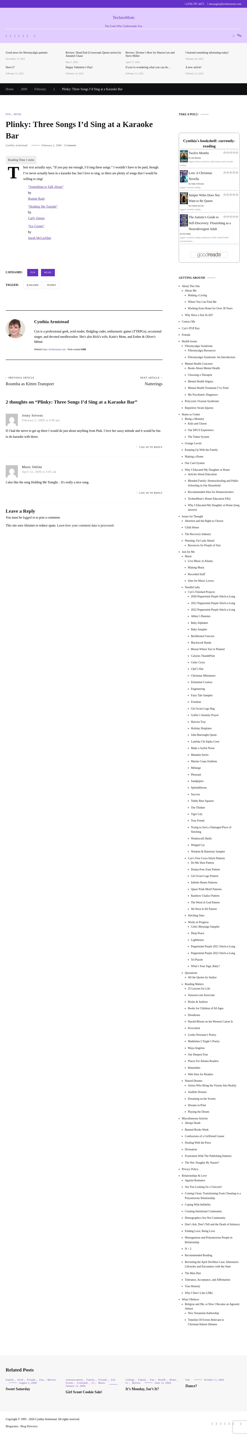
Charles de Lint (197, 206)
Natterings (123, 381)
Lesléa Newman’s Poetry (202, 1034)
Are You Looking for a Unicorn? (203, 1186)
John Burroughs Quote (204, 734)
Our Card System (195, 463)
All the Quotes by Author (202, 977)
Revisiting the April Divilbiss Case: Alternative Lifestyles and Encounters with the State (212, 1264)
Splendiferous (199, 787)
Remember (194, 1067)
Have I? (10, 67)
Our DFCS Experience (201, 430)
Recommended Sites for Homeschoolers (211, 492)
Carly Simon (36, 218)
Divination (191, 1149)
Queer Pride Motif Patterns (206, 889)
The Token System (198, 436)
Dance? (191, 1386)
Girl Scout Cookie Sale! (84, 1392)
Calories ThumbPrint (203, 655)
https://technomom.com (54, 349)
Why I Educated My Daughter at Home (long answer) (213, 507)
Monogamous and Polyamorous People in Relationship (208, 1240)
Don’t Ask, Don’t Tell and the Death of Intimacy (212, 1224)
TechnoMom (123, 17)
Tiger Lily (197, 814)
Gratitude (82, 1382)
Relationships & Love (194, 1175)
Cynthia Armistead (16, 145)
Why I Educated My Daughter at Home (207, 469)
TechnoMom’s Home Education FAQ (209, 498)
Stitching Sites (196, 915)
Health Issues (189, 341)
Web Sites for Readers (200, 1074)
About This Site (191, 286)
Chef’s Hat (197, 668)
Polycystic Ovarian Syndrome (202, 401)
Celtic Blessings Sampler (205, 926)
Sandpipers (197, 781)
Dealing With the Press (198, 1142)
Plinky (51, 285)
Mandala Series (200, 754)
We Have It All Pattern (204, 909)
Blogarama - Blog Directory (22, 1426)
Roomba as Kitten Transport (45, 381)
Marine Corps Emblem (204, 761)
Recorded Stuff (196, 574)
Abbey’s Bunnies (200, 616)
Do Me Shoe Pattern (202, 862)
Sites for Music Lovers (201, 580)
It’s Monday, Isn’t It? (142, 1389)
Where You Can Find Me (202, 301)
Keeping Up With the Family (201, 449)
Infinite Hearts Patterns (204, 882)
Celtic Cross (198, 662)
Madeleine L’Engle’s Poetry (204, 1041)
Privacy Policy (190, 1169)
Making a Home (194, 456)
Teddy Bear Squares (202, 800)
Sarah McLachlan (39, 238)
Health (162, 1379)
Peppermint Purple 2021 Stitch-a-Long (213, 946)
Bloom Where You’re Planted (207, 649)
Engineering (198, 688)
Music (18, 114)
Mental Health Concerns (199, 363)
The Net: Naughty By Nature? (202, 1162)
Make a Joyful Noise (202, 748)
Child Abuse (192, 527)
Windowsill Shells (201, 838)
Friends (186, 334)
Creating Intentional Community (203, 1211)
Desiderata (194, 1015)
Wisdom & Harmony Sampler (208, 851)
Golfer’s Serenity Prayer (205, 715)
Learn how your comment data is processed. (85, 525)
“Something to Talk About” (46, 187)
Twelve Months (199, 153)
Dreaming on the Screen (202, 1098)
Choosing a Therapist (200, 374)
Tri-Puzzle (197, 959)
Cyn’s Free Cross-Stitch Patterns (206, 858)
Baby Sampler (199, 629)
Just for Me (188, 551)
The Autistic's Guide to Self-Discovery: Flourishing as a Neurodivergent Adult (210, 223)
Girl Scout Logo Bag (203, 708)
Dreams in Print (197, 1105)
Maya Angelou (196, 1048)
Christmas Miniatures (203, 675)
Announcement (74, 1379)
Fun (8, 114)
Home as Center (191, 414)
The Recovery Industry (198, 534)
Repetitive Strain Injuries (199, 407)
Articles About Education (202, 474)
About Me (190, 290)
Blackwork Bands (201, 642)
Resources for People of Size (204, 545)
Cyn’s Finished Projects (201, 591)
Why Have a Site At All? (199, 315)
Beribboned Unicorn (202, 636)
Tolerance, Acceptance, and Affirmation (207, 1279)
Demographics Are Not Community (205, 1217)
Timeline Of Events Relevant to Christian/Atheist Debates (206, 1322)
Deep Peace (197, 933)
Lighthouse (197, 939)
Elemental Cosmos (201, 682)
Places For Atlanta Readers (203, 1061)
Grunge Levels (193, 443)
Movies (51, 1379)
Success (195, 794)
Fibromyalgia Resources (202, 350)
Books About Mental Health (204, 368)
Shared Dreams (193, 1080)
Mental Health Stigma (200, 381)
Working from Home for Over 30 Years (210, 308)
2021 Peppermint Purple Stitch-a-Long (213, 603)
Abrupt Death (192, 1122)
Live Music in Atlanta (200, 561)
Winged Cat (198, 845)
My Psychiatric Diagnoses (203, 394)
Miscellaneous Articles (195, 1118)
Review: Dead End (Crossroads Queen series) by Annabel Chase (93, 54)
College (130, 1379)
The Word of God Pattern (205, 902)
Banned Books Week (197, 1129)
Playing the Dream (198, 1111)
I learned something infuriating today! (207, 52)
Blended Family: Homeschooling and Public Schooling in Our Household (213, 483)
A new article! (193, 67)
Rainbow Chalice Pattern (205, 895)
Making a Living (197, 295)
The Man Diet (193, 1273)
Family (10, 1379)
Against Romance (195, 1180)
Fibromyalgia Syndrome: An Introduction (211, 357)
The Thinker (198, 807)
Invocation (194, 1028)
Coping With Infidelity (198, 1204)
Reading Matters (194, 984)
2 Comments (70, 145)
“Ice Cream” (36, 226)
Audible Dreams (197, 1092)
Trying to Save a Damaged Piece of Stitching (211, 829)
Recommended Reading (198, 1255)
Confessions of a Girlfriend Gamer (204, 1136)
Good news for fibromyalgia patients (27, 52)
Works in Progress (198, 922)
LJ (93, 1382)
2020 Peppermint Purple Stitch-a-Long (213, 596)
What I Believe (190, 1299)
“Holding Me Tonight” (42, 206)
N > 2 (188, 1248)
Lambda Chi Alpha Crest (205, 741)
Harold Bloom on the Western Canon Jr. (210, 1021)
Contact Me (188, 321)
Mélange (196, 767)
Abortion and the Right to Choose (204, 520)
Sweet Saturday (18, 1389)
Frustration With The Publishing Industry (208, 1155)
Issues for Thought (192, 516)
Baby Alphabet (199, 622)
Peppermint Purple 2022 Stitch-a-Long (213, 953)
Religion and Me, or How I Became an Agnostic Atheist (212, 1306)
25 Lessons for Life (199, 988)
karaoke (33, 285)
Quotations (191, 972)
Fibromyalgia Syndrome (199, 346)
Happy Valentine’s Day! (79, 67)
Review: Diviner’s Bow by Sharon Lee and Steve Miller (150, 54)
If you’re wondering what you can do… (148, 67)
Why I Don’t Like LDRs (199, 1292)
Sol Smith (187, 234)
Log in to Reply (150, 447)
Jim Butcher (196, 158)
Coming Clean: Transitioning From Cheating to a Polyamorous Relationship (213, 1195)
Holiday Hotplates (201, 728)
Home (172, 1379)
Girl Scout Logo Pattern (204, 876)
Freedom (196, 701)
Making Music (196, 567)
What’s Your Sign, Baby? (205, 966)
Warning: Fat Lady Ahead (199, 540)
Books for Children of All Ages (205, 1008)
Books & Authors (198, 1001)
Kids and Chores (197, 423)
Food (20, 1379)
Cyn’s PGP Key (191, 328)
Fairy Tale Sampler (202, 695)
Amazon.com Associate (201, 995)
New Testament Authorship (203, 1313)
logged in (29, 517)
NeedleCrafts (192, 587)
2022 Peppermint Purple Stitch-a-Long (213, 609)
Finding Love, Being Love (200, 1231)
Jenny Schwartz (197, 184)
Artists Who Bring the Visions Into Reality (212, 1085)
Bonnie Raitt (36, 198)
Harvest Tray (198, 721)
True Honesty (192, 1286)
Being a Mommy (194, 418)
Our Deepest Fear (198, 1054)
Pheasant (196, 774)
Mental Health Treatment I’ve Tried (208, 387)
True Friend (197, 820)
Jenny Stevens (32, 415)
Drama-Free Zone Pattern (205, 869)
